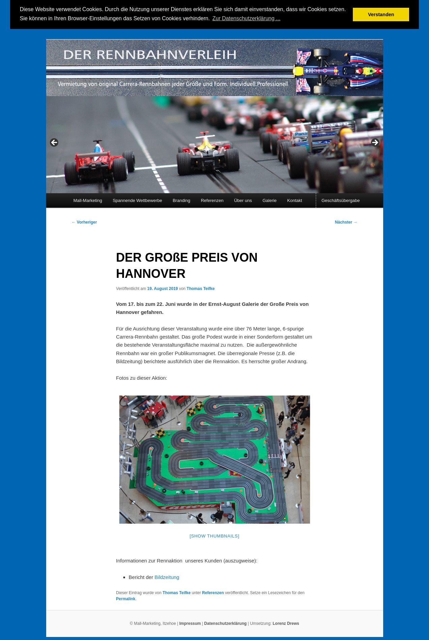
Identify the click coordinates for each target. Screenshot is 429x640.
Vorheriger (84, 222)
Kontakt (294, 199)
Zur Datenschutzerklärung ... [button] (246, 18)
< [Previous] (55, 142)
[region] (214, 144)
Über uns (243, 199)
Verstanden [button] (381, 14)
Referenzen (212, 199)
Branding (181, 199)
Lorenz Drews (286, 622)
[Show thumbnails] (215, 535)
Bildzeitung (167, 576)
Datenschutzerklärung (226, 622)
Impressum (190, 622)
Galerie (270, 199)
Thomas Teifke (201, 288)
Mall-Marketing (87, 199)
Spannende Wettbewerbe (137, 199)
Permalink (125, 598)
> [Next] (375, 142)
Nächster (346, 222)
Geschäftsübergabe (340, 199)
